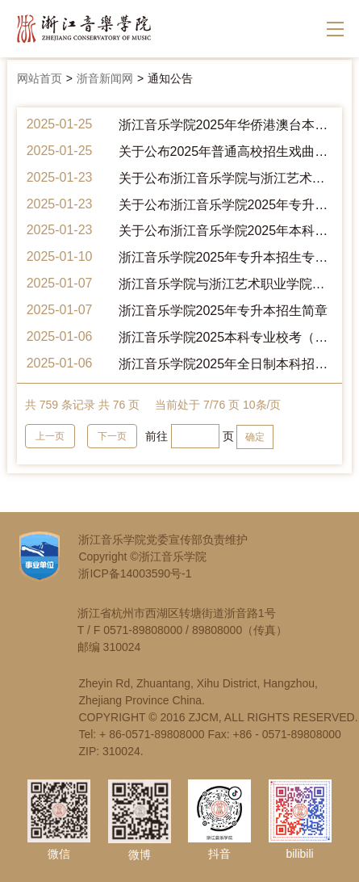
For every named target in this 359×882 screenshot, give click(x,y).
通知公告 (170, 78)
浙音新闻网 (105, 78)
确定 (255, 437)
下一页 (112, 436)
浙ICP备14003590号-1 (134, 573)
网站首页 (39, 78)
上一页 (50, 436)
